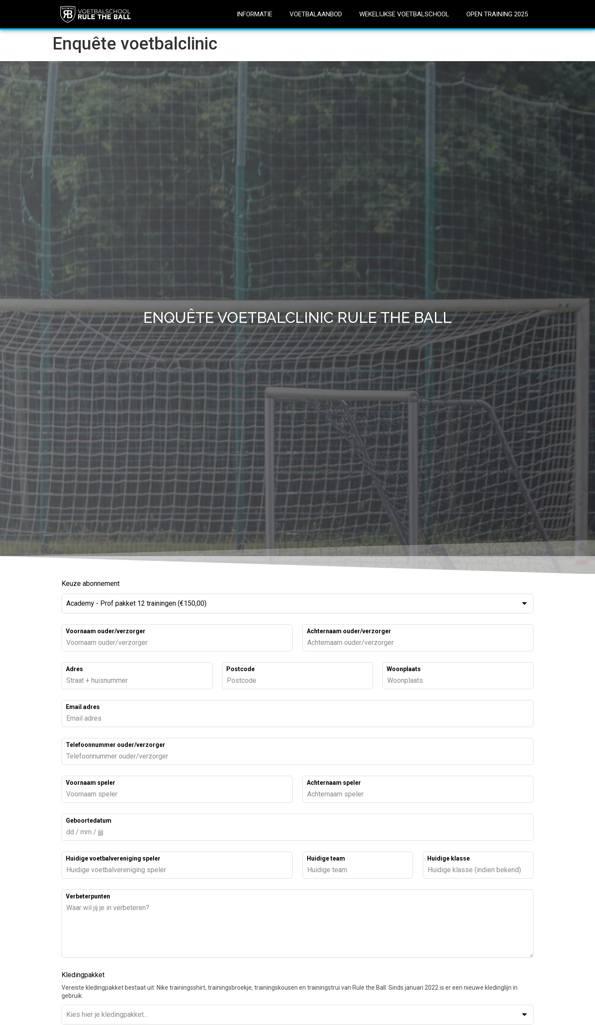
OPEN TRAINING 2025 (497, 14)
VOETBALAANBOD (316, 14)
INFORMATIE (254, 14)
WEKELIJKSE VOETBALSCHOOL (404, 14)
